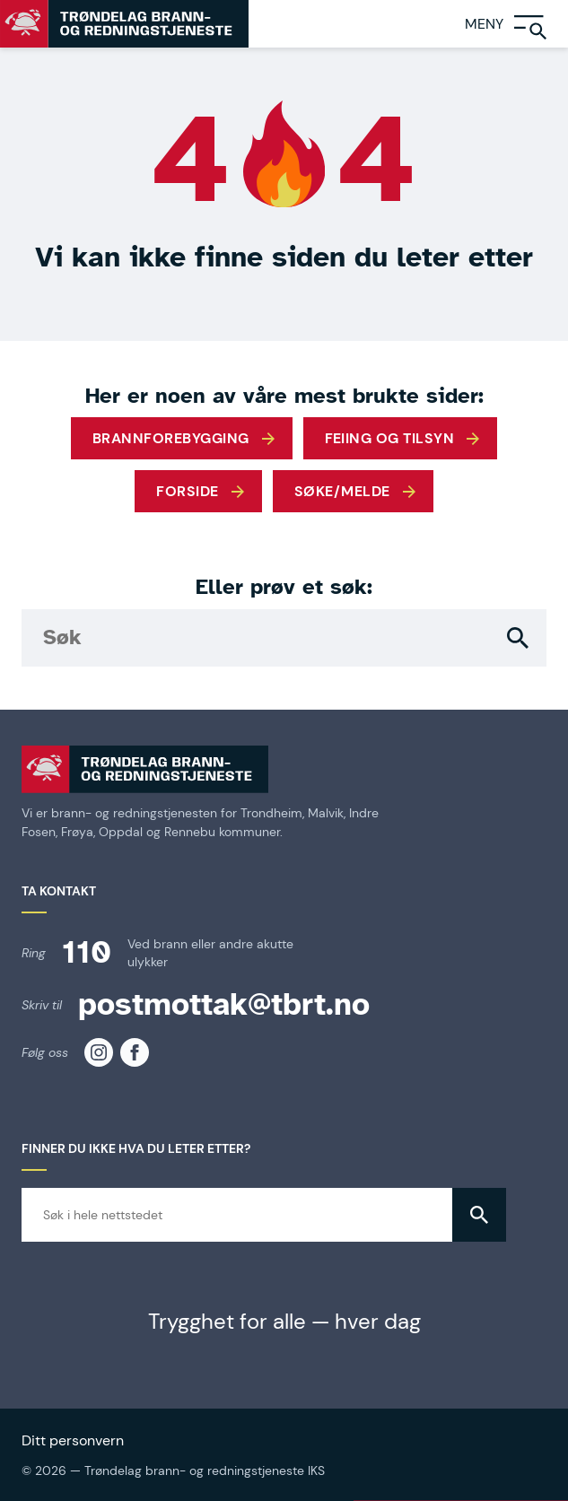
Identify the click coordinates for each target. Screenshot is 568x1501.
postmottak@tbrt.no (224, 1004)
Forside (187, 491)
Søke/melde (342, 491)
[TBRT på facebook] (134, 1052)
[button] (517, 638)
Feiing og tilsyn (390, 438)
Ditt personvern (73, 1440)
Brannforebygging (170, 438)
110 (86, 952)
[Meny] (516, 23)
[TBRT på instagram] (98, 1052)
